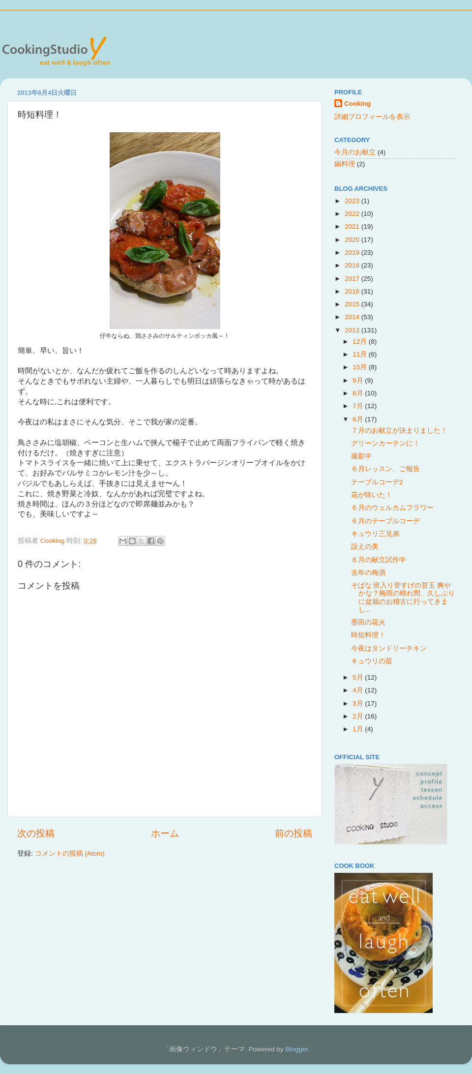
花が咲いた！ (371, 495)
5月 (359, 677)
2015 (353, 304)
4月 (359, 690)
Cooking (357, 103)
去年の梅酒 (368, 572)
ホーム (165, 833)
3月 (359, 703)
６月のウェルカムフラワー (392, 507)
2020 (353, 239)
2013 (353, 330)
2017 (353, 278)
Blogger (296, 1049)
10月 (361, 367)
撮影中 (361, 456)
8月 (359, 393)
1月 (359, 729)
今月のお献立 (355, 152)
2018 (353, 265)
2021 (353, 226)
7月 (359, 406)
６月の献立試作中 (378, 560)
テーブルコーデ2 (377, 482)
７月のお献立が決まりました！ (399, 430)
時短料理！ (368, 635)
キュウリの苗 (371, 661)
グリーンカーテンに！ (385, 443)
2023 (353, 201)
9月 (359, 380)
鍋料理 (344, 164)
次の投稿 (36, 833)
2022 (353, 213)
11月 (361, 354)
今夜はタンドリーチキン (389, 648)
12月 (361, 341)
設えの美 (365, 546)
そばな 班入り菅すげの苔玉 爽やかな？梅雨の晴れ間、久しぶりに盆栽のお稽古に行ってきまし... (403, 597)
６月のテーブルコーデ (385, 521)
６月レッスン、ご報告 (385, 469)
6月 (359, 419)
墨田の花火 (368, 622)
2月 (359, 716)
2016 (353, 291)
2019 (353, 252)
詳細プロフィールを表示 (372, 116)
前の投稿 (293, 833)
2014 (353, 317)
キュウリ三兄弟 (375, 533)
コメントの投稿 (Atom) (70, 853)
